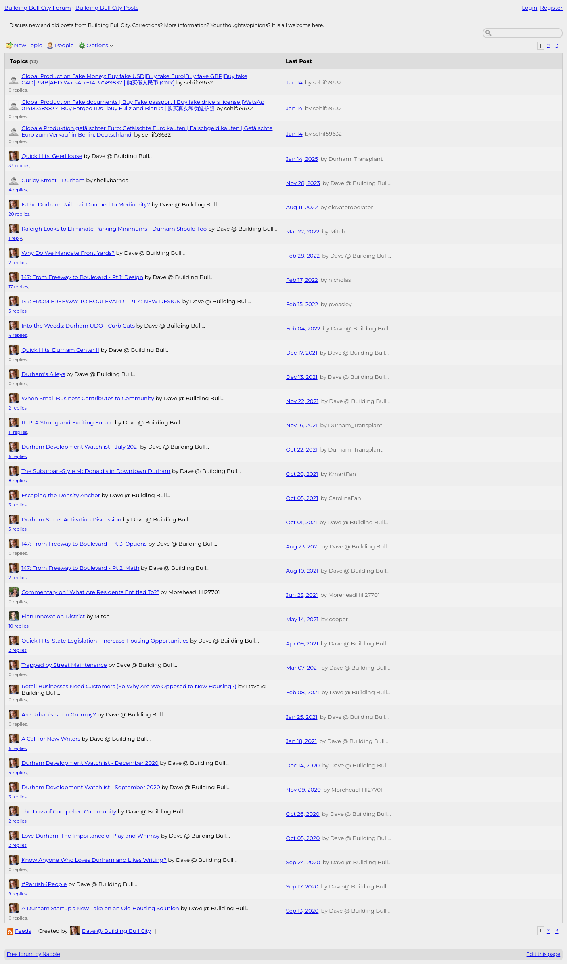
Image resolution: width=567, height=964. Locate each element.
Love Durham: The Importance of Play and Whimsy (90, 835)
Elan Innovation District (53, 616)
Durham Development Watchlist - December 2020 (90, 763)
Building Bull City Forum (37, 7)
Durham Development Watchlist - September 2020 (90, 787)
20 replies (18, 214)
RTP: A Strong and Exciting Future (67, 422)
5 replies (17, 311)
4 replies (17, 190)
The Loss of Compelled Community (68, 811)
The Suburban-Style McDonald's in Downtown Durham (95, 471)
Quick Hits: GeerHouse (51, 156)
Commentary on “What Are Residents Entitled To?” (90, 592)
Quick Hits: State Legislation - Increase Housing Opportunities (104, 640)
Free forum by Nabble (33, 954)
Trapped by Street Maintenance (64, 665)
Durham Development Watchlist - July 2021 (79, 446)
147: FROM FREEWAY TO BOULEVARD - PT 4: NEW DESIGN (101, 301)
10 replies (18, 626)
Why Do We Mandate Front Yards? (68, 253)
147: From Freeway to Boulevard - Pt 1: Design (82, 277)
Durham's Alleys (43, 374)
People (64, 45)
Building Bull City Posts (106, 7)
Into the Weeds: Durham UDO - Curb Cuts (78, 325)
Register (551, 7)
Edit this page (544, 954)
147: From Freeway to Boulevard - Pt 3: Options (84, 543)
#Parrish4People (44, 884)
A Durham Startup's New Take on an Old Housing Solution (100, 908)
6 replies (17, 456)
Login (529, 7)
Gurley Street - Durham (53, 180)
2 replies (17, 262)
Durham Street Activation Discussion (71, 519)
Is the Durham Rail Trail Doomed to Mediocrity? (85, 204)
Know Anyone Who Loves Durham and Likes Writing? (94, 860)
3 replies (17, 505)
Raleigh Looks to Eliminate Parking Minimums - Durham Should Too (114, 228)
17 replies (18, 287)
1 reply (15, 238)
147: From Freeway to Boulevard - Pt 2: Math (80, 568)
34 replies (18, 165)
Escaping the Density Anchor (60, 495)
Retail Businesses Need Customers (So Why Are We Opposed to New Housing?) (128, 686)
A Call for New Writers (50, 738)
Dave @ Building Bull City (116, 931)
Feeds (23, 931)
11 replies (17, 432)
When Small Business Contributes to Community (87, 398)
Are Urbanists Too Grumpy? (58, 714)
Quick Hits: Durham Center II (60, 350)
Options (97, 45)
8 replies (17, 480)
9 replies (17, 894)
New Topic (28, 45)
